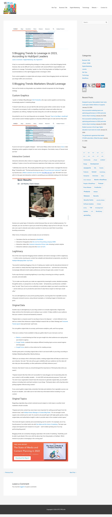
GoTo (44, 249)
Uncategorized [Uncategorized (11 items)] (99, 206)
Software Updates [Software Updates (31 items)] (88, 203)
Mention (18, 340)
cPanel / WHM (86, 63)
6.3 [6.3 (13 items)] (84, 155)
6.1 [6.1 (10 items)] (102, 151)
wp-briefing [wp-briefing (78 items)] (87, 214)
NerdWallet (40, 242)
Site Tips (54, 7)
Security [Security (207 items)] (96, 195)
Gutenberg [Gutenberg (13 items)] (102, 171)
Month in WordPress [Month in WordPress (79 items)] (100, 179)
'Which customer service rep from (38, 175)
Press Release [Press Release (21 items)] (87, 186)
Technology (85, 7)
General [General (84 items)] (94, 171)
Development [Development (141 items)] (94, 163)
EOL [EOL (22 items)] (95, 167)
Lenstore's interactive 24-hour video (39, 247)
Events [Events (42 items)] (101, 167)
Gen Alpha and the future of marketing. (47, 427)
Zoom (39, 249)
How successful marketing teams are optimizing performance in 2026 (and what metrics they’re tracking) (94, 112)
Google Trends (20, 345)
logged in (22, 489)
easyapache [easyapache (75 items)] (87, 167)
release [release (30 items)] (96, 191)
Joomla (84, 69)
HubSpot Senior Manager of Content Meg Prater (38, 415)
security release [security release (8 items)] (101, 199)
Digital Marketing (75, 7)
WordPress (85, 78)
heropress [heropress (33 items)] (86, 175)
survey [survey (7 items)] (85, 206)
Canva (63, 149)
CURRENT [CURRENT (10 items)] (102, 159)
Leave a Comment (17, 60)
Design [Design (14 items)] (85, 163)
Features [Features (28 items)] (85, 171)
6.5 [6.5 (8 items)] (93, 155)
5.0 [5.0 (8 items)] (88, 151)
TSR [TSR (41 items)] (91, 207)
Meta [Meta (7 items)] (102, 174)
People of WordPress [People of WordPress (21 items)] (89, 182)
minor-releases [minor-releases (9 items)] (87, 178)
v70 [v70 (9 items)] (92, 210)
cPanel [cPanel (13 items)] (95, 159)
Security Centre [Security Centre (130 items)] (88, 199)
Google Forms (20, 350)
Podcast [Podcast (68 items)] (100, 182)
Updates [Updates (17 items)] (85, 210)
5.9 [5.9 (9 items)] (93, 151)
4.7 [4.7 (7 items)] (84, 151)
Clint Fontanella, (36, 100)
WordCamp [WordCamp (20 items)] (99, 210)
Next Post (73, 475)
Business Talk (63, 7)
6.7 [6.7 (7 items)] (98, 155)
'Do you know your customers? (53, 173)
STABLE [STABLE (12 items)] (99, 203)
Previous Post (8, 475)
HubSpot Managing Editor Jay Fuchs (22, 263)
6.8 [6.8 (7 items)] (102, 155)
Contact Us (104, 7)
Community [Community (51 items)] (87, 159)
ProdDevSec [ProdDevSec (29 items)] (97, 186)
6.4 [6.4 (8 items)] (89, 155)
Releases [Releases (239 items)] (87, 195)
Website (94, 7)
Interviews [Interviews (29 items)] (95, 175)
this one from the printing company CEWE (45, 244)
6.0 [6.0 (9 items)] (98, 151)
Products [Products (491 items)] (87, 191)
